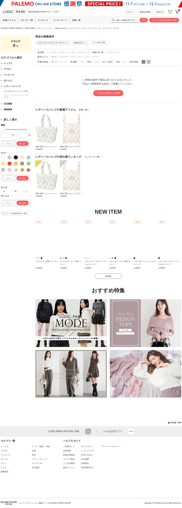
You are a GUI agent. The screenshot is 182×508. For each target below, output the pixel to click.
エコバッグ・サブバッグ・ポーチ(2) (16, 96)
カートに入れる (177, 12)
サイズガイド (87, 446)
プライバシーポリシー (110, 446)
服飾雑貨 (4, 472)
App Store (131, 431)
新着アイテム (9, 20)
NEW (73, 57)
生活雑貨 (36, 467)
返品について (69, 467)
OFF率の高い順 (112, 52)
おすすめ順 (51, 52)
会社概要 (85, 459)
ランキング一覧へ (92, 157)
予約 (87, 57)
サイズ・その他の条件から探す (164, 20)
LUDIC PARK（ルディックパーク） (39, 28)
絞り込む (22, 144)
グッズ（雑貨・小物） (41, 446)
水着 (34, 451)
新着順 (62, 52)
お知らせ (159, 12)
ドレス (4, 467)
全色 (125, 62)
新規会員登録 (145, 12)
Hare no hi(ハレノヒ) (64, 28)
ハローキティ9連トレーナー (46, 261)
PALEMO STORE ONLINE (11, 28)
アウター (4, 451)
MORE (108, 276)
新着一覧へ (84, 110)
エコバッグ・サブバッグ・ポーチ (105, 28)
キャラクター (37, 463)
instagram (88, 431)
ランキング (43, 20)
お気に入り (170, 12)
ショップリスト (88, 451)
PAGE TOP (174, 423)
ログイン (130, 12)
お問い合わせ (87, 455)
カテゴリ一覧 (26, 20)
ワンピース (5, 455)
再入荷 (95, 57)
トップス (4, 446)
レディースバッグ (82, 28)
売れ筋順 (71, 52)
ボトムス (4, 459)
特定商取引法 (87, 467)
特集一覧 (76, 20)
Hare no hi (79, 43)
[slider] (3, 129)
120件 (96, 62)
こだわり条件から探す (108, 93)
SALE (80, 57)
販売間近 (63, 57)
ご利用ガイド (69, 446)
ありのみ (63, 62)
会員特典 (67, 451)
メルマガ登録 (69, 459)
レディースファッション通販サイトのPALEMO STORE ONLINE (45, 503)
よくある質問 (69, 463)
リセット (9, 144)
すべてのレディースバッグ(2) (16, 91)
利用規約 (85, 463)
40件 (82, 62)
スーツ (4, 463)
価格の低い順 (84, 52)
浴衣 (34, 455)
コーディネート (60, 20)
